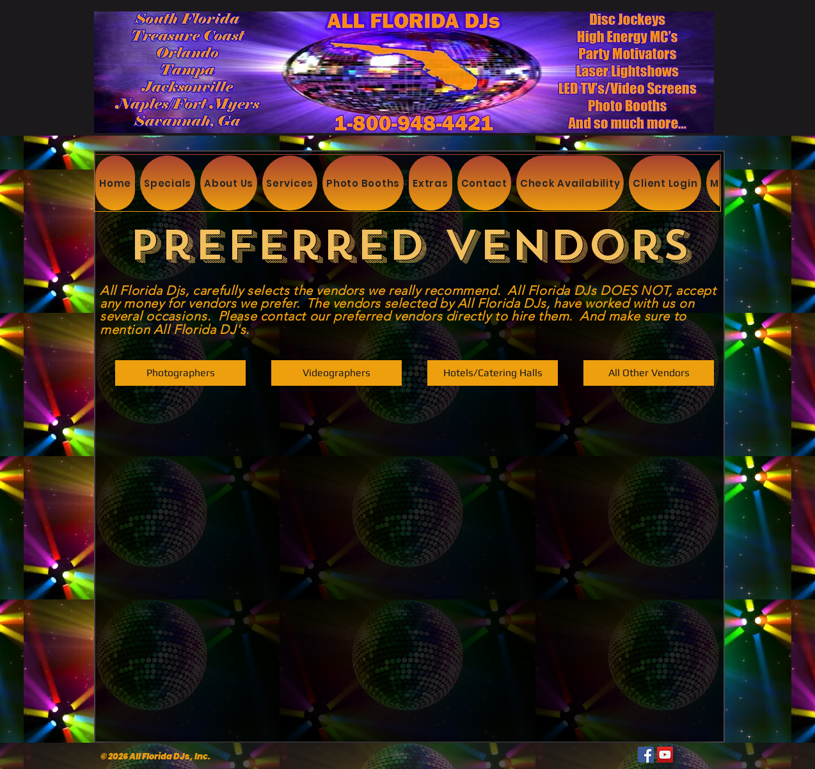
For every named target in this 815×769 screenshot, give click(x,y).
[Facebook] (646, 755)
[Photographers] (180, 373)
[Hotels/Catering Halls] (492, 373)
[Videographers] (336, 373)
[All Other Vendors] (648, 373)
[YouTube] (665, 755)
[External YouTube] (406, 564)
